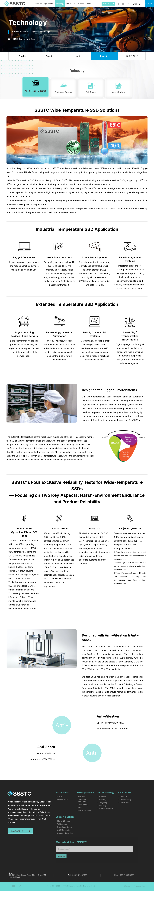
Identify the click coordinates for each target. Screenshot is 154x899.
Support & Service (81, 4)
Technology (56, 4)
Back (33, 39)
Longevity (77, 56)
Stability (22, 56)
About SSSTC (68, 4)
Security (49, 56)
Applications (45, 4)
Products (36, 4)
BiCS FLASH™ (131, 56)
